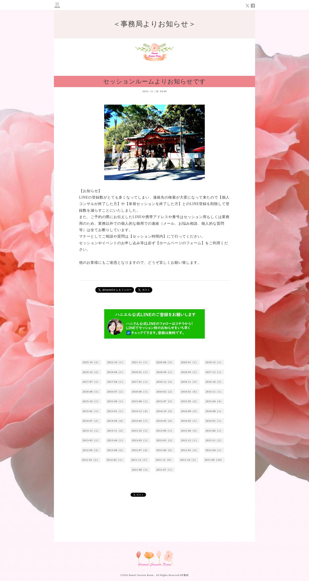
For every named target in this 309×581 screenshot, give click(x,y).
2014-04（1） (140, 420)
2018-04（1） (165, 372)
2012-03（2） (90, 459)
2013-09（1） (165, 430)
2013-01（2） (165, 440)
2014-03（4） (165, 420)
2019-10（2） (91, 372)
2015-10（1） (91, 401)
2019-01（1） (140, 372)
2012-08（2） (116, 450)
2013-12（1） (91, 430)
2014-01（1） (214, 420)
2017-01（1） (140, 381)
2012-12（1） (189, 440)
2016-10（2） (214, 381)
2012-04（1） (214, 450)
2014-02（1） (189, 420)
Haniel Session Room (141, 575)
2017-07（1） (91, 381)
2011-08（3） (140, 469)
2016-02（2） (165, 391)
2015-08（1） (140, 401)
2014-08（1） (214, 411)
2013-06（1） (214, 430)
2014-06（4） (116, 420)
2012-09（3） (91, 450)
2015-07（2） (165, 401)
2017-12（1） (214, 372)
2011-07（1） (164, 469)
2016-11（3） (189, 381)
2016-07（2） (116, 391)
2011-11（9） (164, 459)
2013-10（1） (140, 430)
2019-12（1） (214, 362)
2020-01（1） (189, 362)
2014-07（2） (91, 420)
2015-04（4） (214, 401)
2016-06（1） (140, 391)
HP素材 (184, 575)
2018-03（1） (189, 372)
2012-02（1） (115, 459)
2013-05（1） (91, 440)
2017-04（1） (116, 381)
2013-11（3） (115, 430)
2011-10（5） (188, 459)
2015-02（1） (91, 411)
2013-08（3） (189, 430)
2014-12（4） (140, 411)
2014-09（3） (189, 411)
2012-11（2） (214, 440)
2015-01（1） (116, 411)
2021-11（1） (140, 362)
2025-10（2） (91, 362)
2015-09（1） (116, 401)
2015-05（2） (189, 401)
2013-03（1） (140, 440)
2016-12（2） (165, 381)
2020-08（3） (165, 362)
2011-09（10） (214, 459)
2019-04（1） (116, 372)
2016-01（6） (189, 391)
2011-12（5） (139, 459)
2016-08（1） (91, 391)
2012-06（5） (165, 450)
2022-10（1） (116, 362)
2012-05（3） (189, 450)
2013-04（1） (116, 440)
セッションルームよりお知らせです (154, 81)
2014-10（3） (165, 411)
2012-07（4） (140, 450)
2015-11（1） (214, 391)
